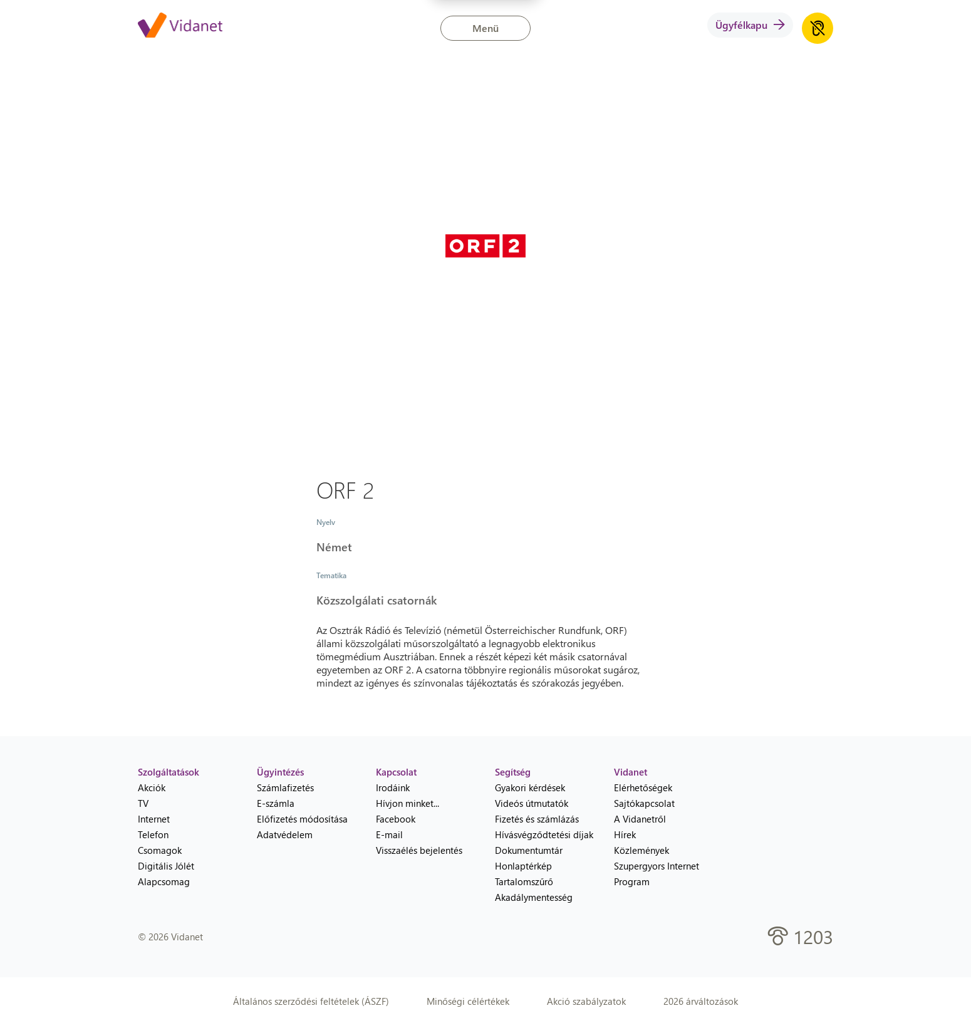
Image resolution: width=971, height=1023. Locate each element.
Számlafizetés (285, 787)
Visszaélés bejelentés (419, 850)
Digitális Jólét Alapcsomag (166, 873)
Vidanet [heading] (630, 772)
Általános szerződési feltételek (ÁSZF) (311, 1001)
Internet (154, 819)
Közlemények (641, 850)
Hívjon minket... (407, 803)
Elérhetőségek (643, 787)
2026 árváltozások (700, 1001)
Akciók (151, 787)
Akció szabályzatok (586, 1001)
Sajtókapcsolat (644, 803)
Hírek (625, 834)
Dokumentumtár (529, 850)
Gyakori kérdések (530, 787)
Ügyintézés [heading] (280, 772)
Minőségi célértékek (468, 1001)
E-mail (389, 834)
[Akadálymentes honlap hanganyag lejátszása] (817, 28)
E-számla (275, 803)
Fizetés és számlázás (537, 819)
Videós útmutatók (531, 803)
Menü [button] (485, 27)
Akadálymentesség (534, 897)
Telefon (153, 834)
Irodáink (393, 787)
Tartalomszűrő (524, 881)
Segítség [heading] (513, 772)
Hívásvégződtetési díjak (544, 834)
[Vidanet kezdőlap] (180, 26)
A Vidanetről (640, 819)
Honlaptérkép (523, 865)
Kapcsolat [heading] (396, 772)
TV (143, 803)
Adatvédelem (285, 834)
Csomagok (160, 850)
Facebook (395, 819)
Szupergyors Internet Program (656, 873)
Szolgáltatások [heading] (168, 772)
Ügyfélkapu (750, 24)
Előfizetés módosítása (302, 819)
